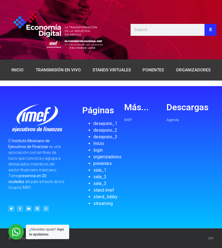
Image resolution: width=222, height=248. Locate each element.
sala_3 (99, 183)
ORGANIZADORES (193, 69)
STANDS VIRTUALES (112, 69)
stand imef (103, 190)
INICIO (17, 69)
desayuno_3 (105, 136)
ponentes (102, 163)
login (98, 150)
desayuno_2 (105, 130)
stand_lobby (105, 196)
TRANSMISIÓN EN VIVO (58, 69)
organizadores (107, 156)
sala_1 (99, 170)
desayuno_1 (105, 123)
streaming (103, 203)
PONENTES (153, 69)
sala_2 (99, 176)
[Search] (210, 30)
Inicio (98, 143)
